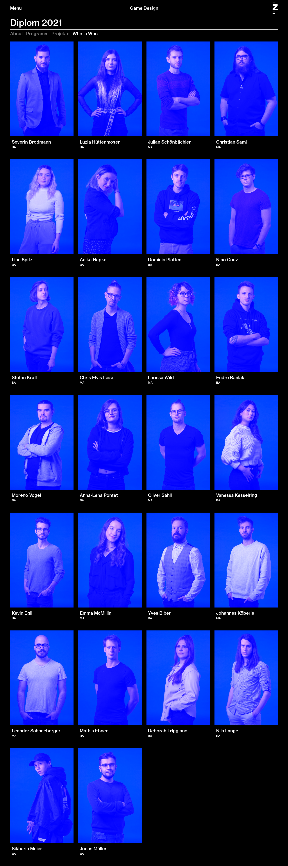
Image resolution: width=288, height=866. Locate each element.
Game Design (144, 8)
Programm (37, 33)
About (16, 33)
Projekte (60, 33)
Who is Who (85, 33)
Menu (16, 8)
